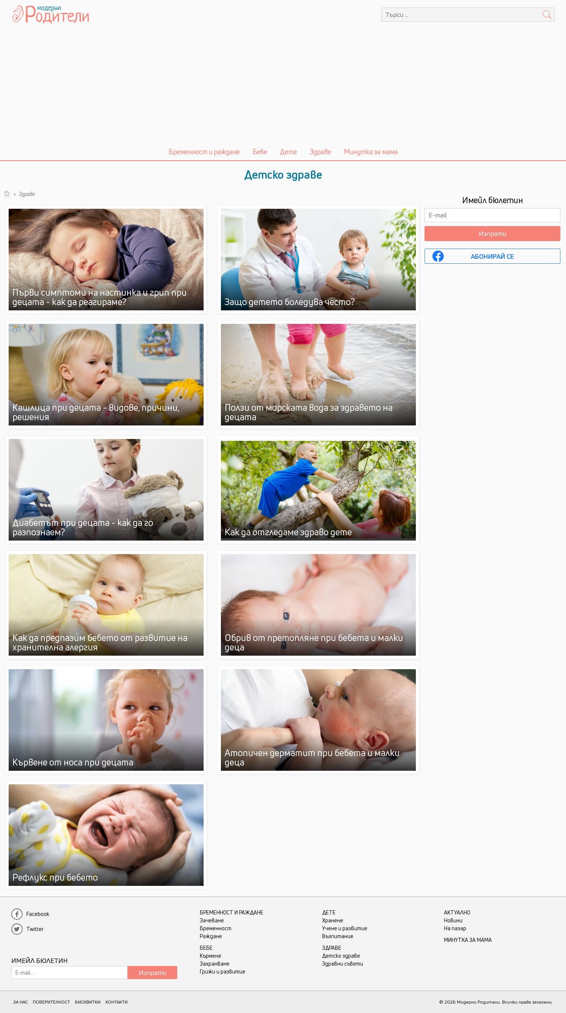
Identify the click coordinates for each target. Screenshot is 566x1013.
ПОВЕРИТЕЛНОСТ (51, 1002)
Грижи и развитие (222, 971)
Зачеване (212, 920)
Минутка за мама (371, 151)
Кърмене (210, 955)
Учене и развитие (344, 928)
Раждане (211, 936)
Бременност (215, 928)
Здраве (320, 151)
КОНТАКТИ (116, 1002)
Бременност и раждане (204, 151)
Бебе (260, 151)
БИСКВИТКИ (87, 1002)
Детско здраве (341, 955)
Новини (453, 920)
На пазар (455, 928)
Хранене (332, 920)
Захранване (215, 963)
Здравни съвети (342, 963)
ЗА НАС (20, 1002)
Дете (288, 151)
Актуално (457, 912)
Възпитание (337, 936)
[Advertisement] (283, 85)
